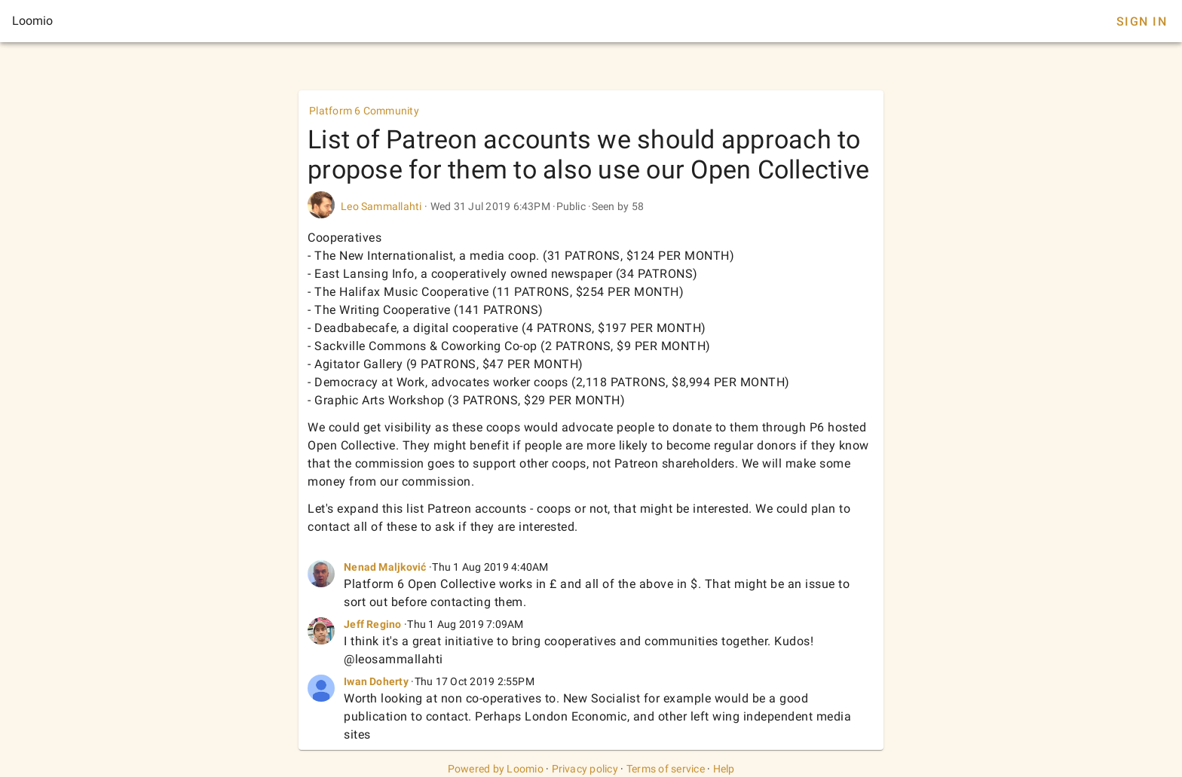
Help (724, 769)
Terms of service (665, 769)
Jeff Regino (373, 624)
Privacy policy (585, 769)
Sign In (1141, 21)
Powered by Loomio (496, 769)
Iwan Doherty (376, 681)
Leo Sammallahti (381, 206)
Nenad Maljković (385, 567)
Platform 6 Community (364, 111)
